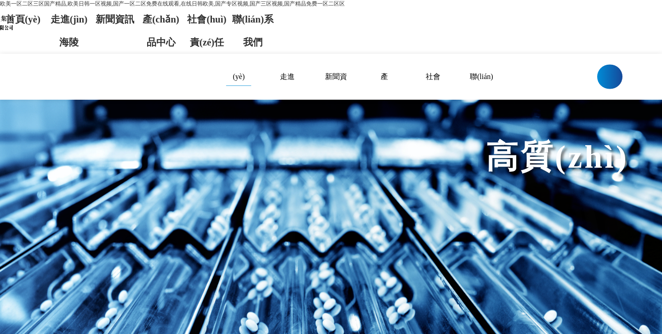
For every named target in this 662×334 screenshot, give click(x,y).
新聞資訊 (115, 19)
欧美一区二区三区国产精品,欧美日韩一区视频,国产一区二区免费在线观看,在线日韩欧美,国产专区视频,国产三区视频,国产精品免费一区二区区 (172, 3)
